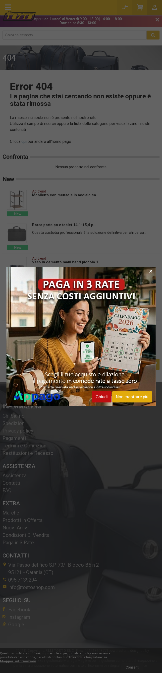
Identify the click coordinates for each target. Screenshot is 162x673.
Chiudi (102, 397)
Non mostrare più (132, 396)
